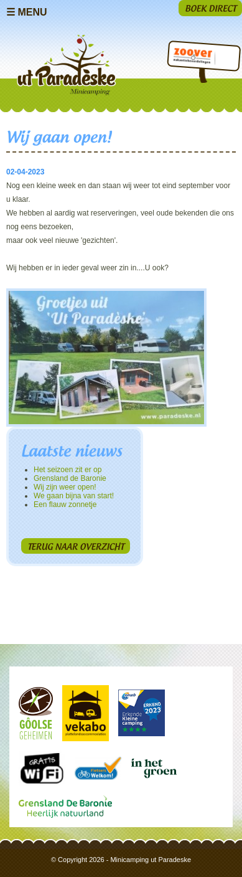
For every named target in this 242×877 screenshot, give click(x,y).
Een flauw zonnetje (65, 504)
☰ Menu (26, 12)
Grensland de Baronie (70, 478)
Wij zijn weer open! (65, 487)
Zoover (191, 58)
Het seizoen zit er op (67, 469)
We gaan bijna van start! (74, 495)
